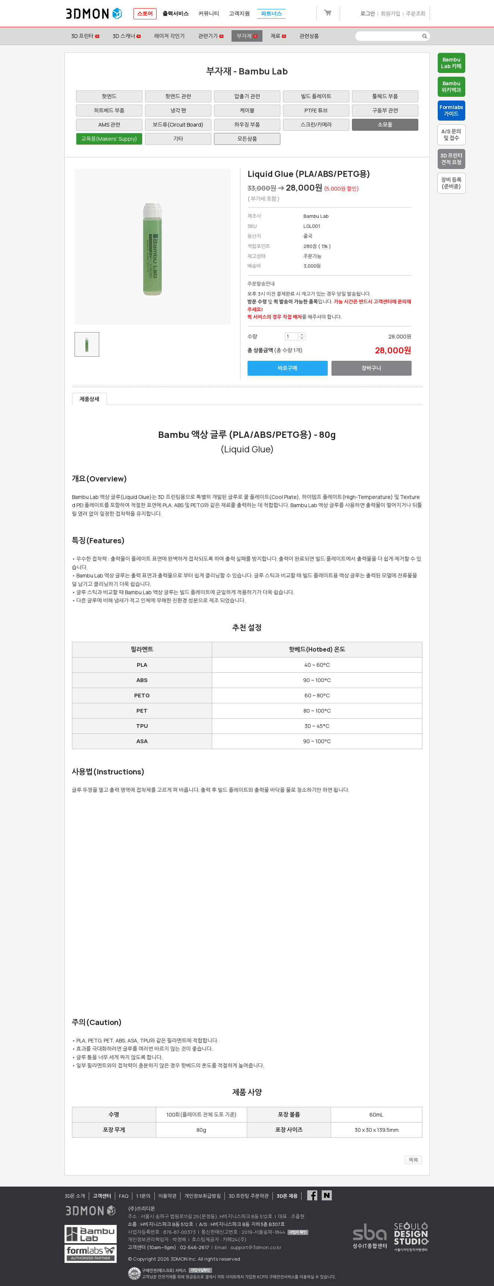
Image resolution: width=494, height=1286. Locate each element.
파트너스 (271, 13)
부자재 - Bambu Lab (247, 71)
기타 (178, 138)
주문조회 (416, 13)
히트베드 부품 (109, 110)
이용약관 (167, 1196)
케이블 (247, 110)
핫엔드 (109, 96)
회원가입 (390, 13)
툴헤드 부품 (385, 96)
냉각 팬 (178, 110)
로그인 (368, 13)
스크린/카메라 (316, 124)
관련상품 (309, 35)
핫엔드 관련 (178, 96)
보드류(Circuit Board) (178, 124)
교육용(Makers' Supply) (109, 138)
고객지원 (239, 13)
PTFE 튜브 (316, 110)
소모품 (385, 124)
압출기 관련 (247, 96)
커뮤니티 (208, 13)
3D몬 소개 (74, 1196)
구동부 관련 (385, 110)
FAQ (123, 1196)
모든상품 (247, 138)
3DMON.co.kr (93, 13)
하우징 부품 (247, 124)
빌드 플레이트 (316, 96)
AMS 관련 (109, 124)
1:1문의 (143, 1196)
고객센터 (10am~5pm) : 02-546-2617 (169, 1247)
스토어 (145, 13)
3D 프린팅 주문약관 (249, 1196)
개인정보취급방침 (202, 1196)
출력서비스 (176, 13)
